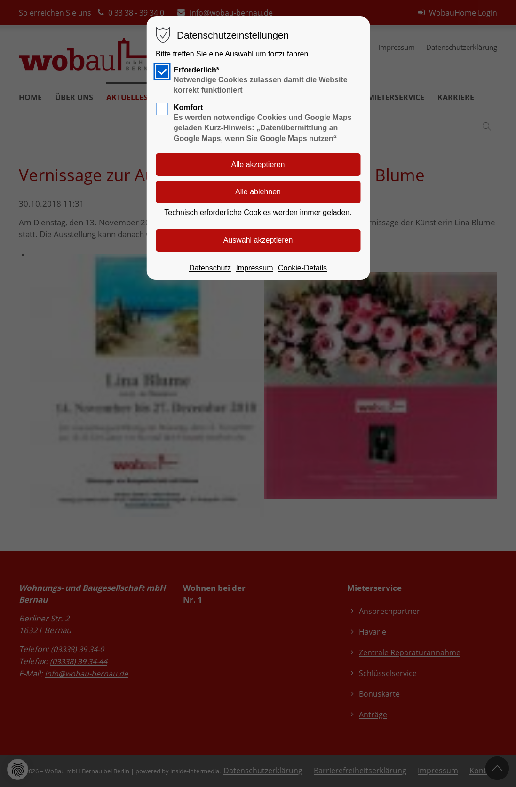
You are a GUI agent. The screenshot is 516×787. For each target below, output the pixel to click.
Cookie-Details (302, 268)
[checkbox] (162, 71)
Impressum (254, 268)
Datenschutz (210, 268)
